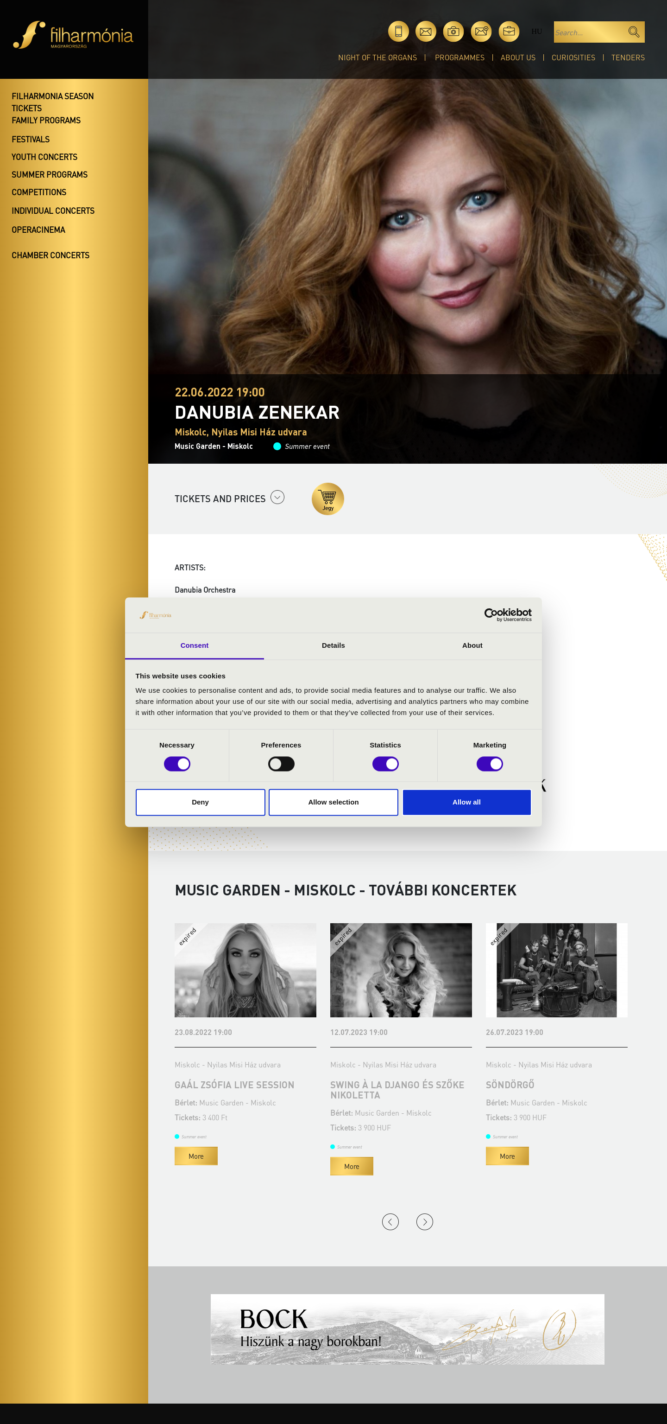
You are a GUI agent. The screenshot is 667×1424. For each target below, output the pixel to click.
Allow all (467, 802)
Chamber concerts (50, 255)
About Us (518, 57)
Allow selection (333, 802)
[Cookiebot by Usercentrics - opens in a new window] (491, 615)
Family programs (46, 120)
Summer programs (50, 174)
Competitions (39, 192)
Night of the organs (377, 57)
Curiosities (573, 57)
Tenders (628, 57)
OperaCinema (38, 229)
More (196, 1156)
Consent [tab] (195, 646)
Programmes (460, 57)
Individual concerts (53, 210)
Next (424, 1221)
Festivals (31, 139)
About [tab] (472, 646)
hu (536, 31)
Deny (200, 802)
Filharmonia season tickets (53, 102)
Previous (390, 1221)
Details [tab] (333, 646)
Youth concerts (44, 157)
